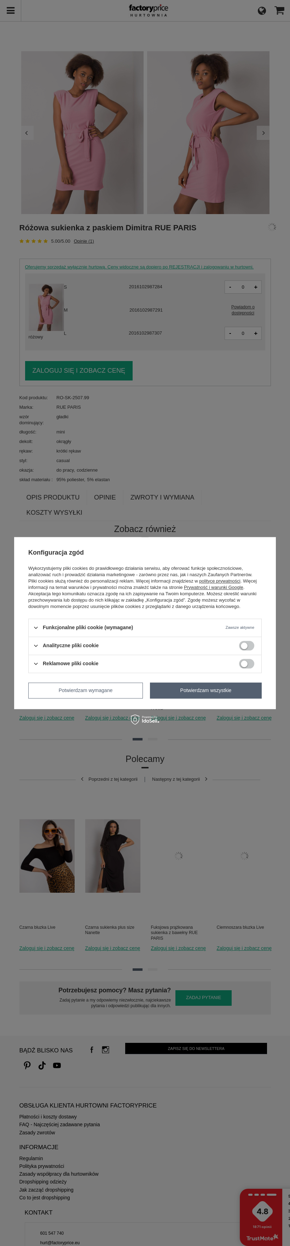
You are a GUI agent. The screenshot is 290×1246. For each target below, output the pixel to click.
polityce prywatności (219, 581)
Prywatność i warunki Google (213, 587)
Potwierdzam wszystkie (206, 690)
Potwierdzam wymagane (86, 690)
